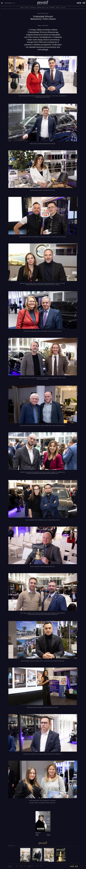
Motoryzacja (33, 7)
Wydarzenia (52, 7)
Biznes (22, 7)
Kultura (27, 7)
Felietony (63, 7)
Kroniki (58, 7)
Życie (47, 7)
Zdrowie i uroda (41, 7)
